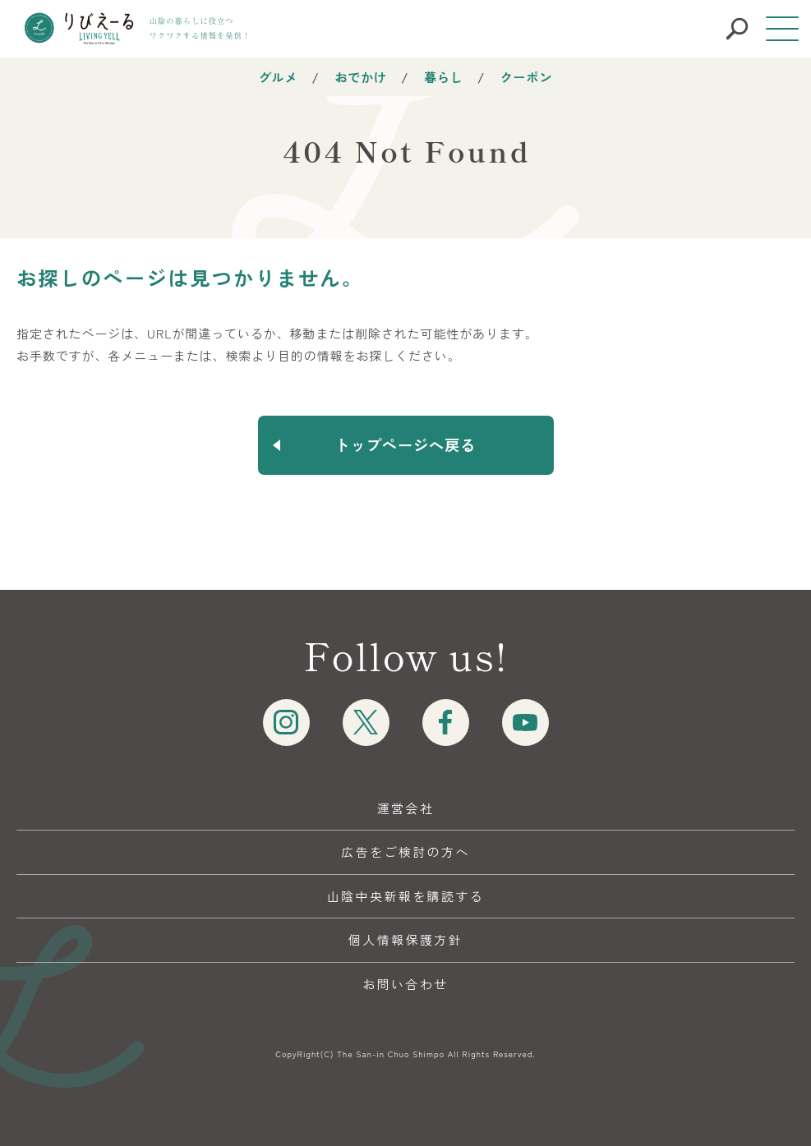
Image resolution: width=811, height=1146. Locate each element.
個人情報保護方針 (405, 939)
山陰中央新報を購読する (405, 895)
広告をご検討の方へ (405, 851)
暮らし (443, 76)
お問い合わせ (405, 983)
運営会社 (406, 808)
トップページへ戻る (406, 444)
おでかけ (360, 76)
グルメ (278, 76)
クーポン (526, 76)
